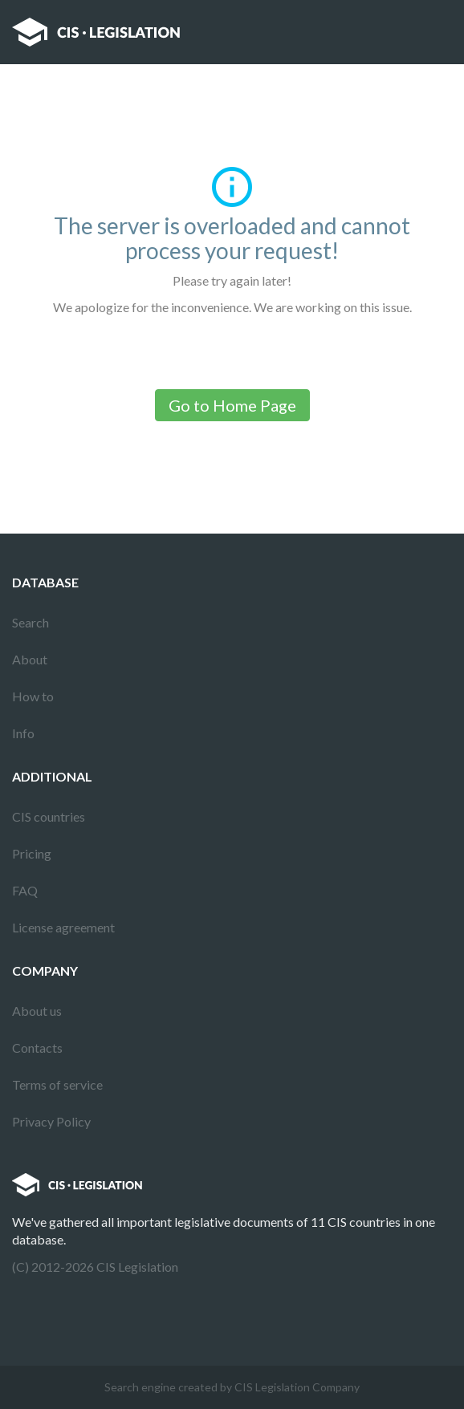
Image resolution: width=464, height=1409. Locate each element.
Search (30, 622)
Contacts (37, 1047)
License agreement (63, 927)
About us (37, 1010)
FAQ (25, 890)
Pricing (31, 853)
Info (23, 733)
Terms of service (57, 1084)
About (29, 659)
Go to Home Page (232, 405)
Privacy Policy (51, 1121)
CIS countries (48, 816)
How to (33, 696)
